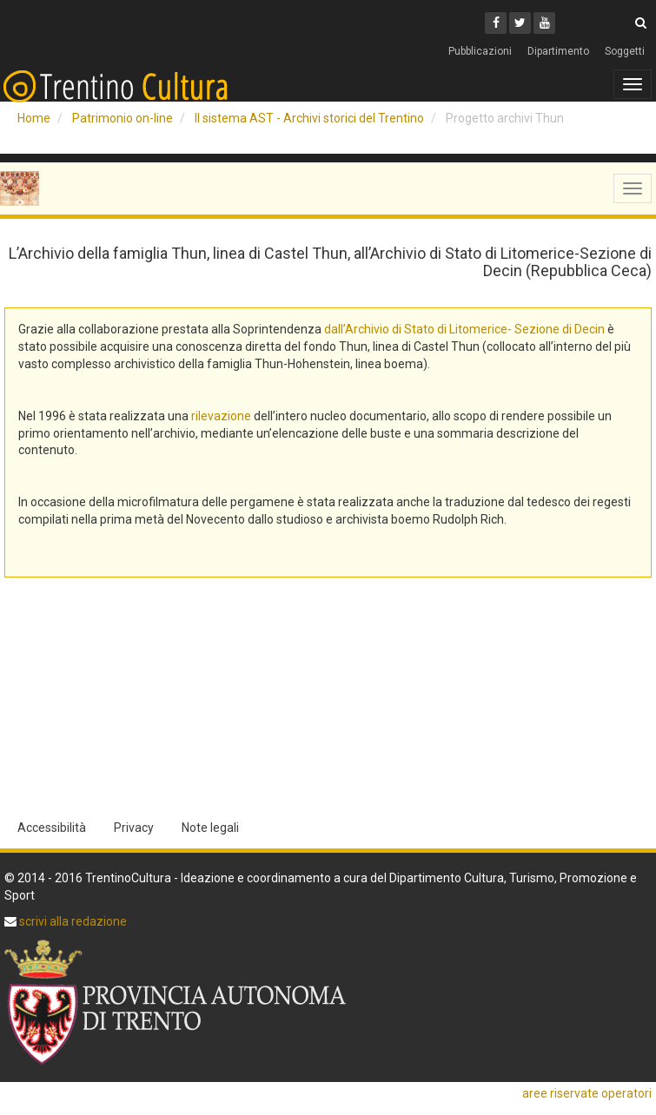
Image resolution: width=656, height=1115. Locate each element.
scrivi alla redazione (72, 921)
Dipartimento (558, 51)
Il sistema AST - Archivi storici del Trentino (309, 118)
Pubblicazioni (480, 51)
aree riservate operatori (587, 1093)
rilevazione (221, 416)
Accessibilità (51, 828)
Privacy (134, 828)
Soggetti (625, 51)
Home (33, 118)
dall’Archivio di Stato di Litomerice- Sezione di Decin (464, 329)
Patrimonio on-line (122, 118)
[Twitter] (520, 23)
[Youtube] (544, 23)
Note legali (210, 828)
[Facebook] (496, 23)
